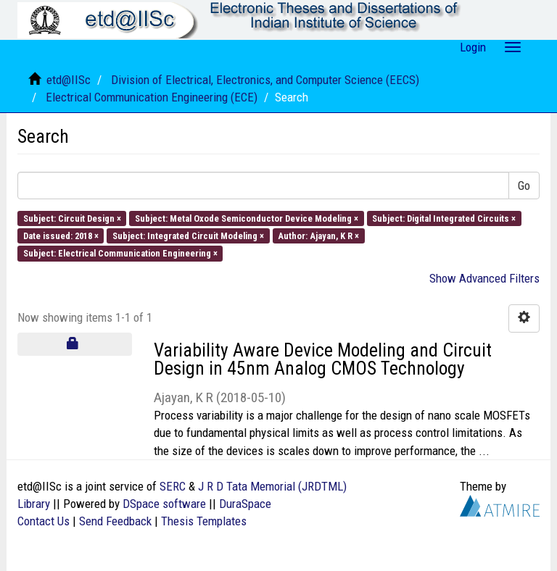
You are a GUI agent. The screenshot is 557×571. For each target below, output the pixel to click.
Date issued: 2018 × (61, 235)
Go (524, 185)
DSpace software (164, 503)
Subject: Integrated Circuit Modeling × (188, 235)
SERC (173, 486)
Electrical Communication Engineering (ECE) (151, 97)
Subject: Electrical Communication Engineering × (120, 253)
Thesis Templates (204, 521)
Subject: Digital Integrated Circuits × (444, 217)
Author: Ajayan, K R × (318, 235)
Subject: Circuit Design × (72, 217)
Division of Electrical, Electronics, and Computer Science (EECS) (265, 79)
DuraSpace (245, 503)
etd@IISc (68, 79)
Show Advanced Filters (484, 278)
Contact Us (43, 521)
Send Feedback (115, 521)
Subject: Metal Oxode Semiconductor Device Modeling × (246, 217)
